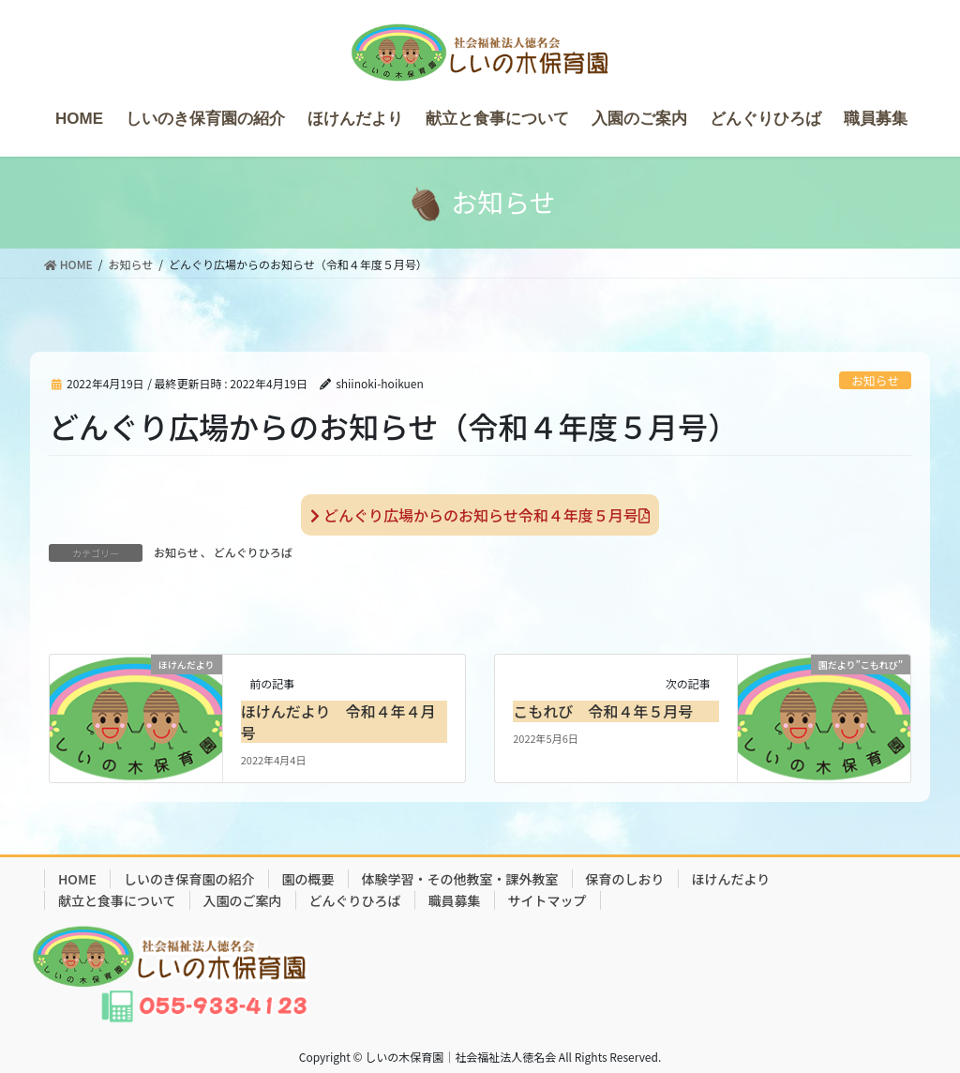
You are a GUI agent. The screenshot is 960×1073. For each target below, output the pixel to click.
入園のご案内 (242, 900)
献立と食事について (117, 900)
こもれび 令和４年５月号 (603, 711)
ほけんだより (731, 878)
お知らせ (875, 380)
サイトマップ (547, 900)
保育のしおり (625, 878)
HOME (77, 878)
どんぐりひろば (253, 552)
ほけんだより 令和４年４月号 (338, 721)
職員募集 (454, 900)
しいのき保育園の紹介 (189, 878)
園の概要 (308, 878)
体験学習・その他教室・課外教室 (460, 878)
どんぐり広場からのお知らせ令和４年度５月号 (479, 515)
